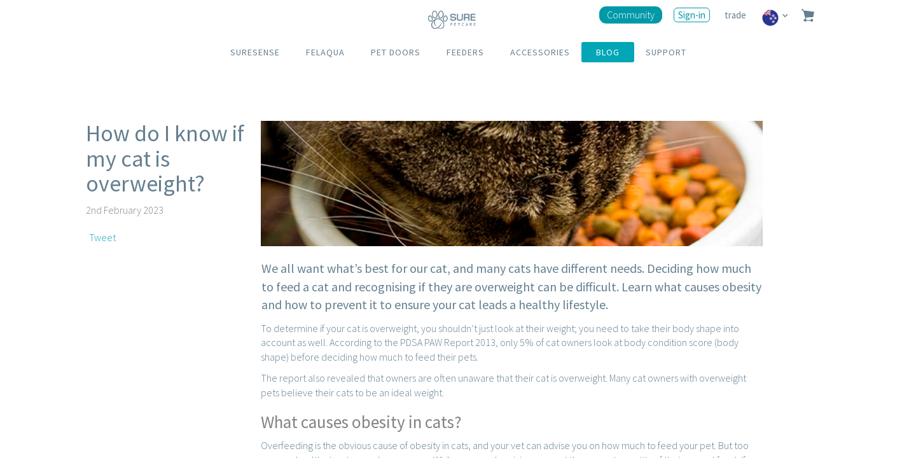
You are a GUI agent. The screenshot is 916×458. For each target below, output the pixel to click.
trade (736, 15)
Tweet (102, 237)
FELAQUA (325, 52)
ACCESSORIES (540, 52)
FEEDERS (465, 52)
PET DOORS (395, 52)
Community (631, 14)
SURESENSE (255, 52)
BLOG (608, 52)
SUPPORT (666, 52)
